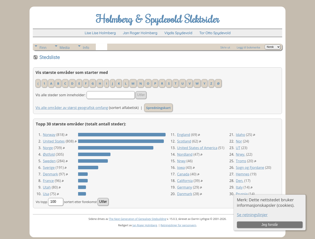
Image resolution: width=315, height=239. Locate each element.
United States (54, 141)
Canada (183, 174)
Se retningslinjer (252, 214)
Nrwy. (240, 154)
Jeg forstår (269, 225)
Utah (47, 187)
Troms (241, 161)
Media (65, 47)
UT (238, 147)
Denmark (50, 174)
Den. (239, 180)
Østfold (49, 154)
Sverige (49, 167)
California (184, 180)
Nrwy (181, 161)
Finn (42, 47)
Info (86, 47)
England (183, 134)
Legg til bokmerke (248, 47)
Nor (239, 141)
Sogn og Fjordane (250, 167)
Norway (49, 134)
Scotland (184, 141)
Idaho (240, 134)
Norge (48, 147)
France (48, 180)
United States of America (197, 147)
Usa (46, 193)
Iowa (181, 167)
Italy (239, 187)
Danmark (184, 193)
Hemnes (242, 174)
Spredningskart (158, 107)
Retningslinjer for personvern (178, 225)
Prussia (242, 193)
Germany (184, 187)
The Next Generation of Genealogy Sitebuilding (137, 219)
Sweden (49, 161)
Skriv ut (225, 47)
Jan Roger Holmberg (145, 225)
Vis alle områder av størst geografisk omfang (71, 107)
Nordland (184, 154)
